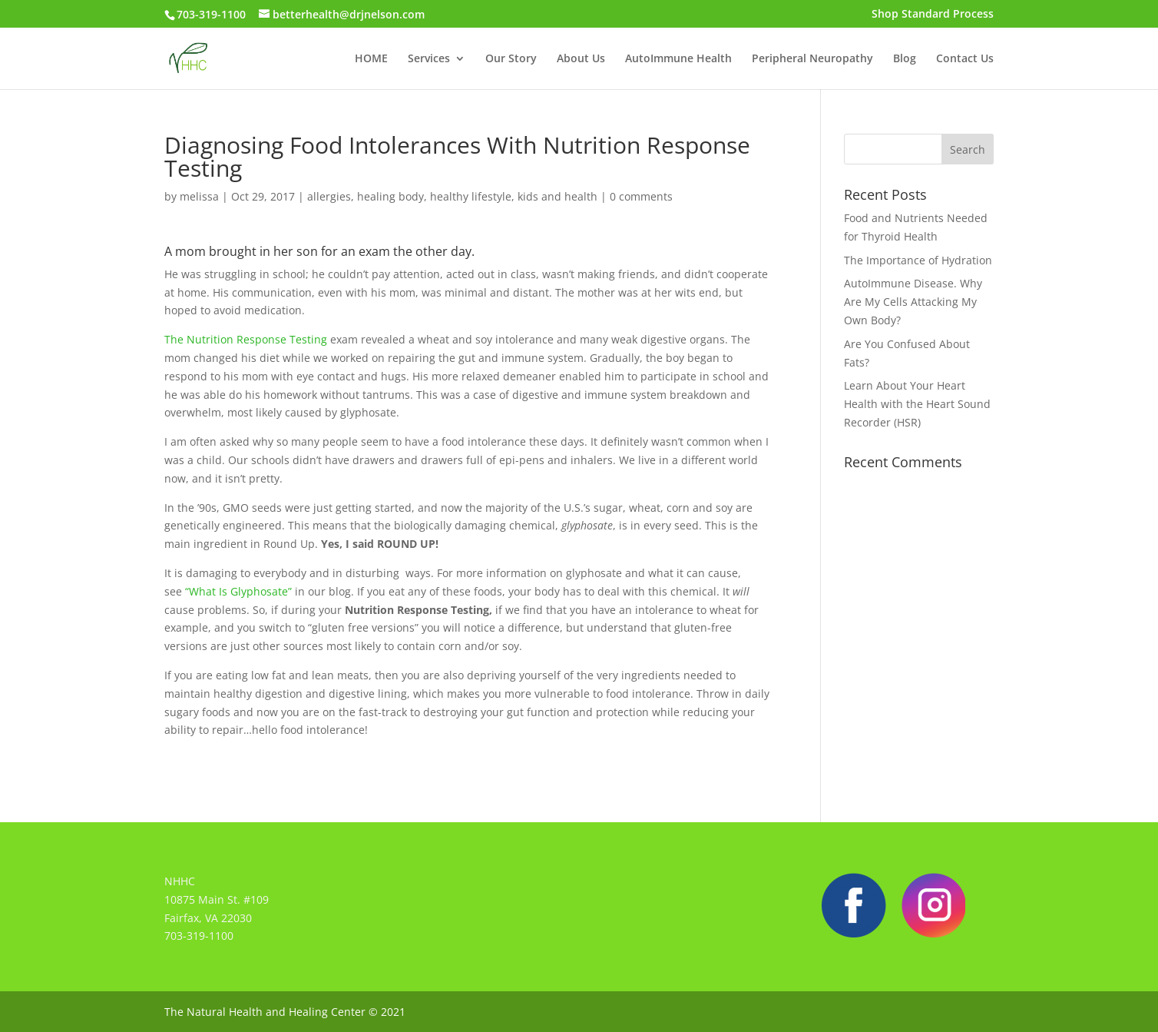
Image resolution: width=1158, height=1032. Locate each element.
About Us (581, 59)
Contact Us (965, 59)
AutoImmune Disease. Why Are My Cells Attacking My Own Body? (913, 301)
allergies (329, 196)
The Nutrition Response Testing (247, 339)
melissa (199, 196)
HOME (371, 59)
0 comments (641, 196)
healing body (390, 196)
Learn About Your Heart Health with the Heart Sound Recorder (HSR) (917, 404)
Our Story (511, 59)
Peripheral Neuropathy (812, 59)
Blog (904, 59)
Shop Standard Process (933, 14)
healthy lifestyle (470, 196)
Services (429, 59)
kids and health (557, 196)
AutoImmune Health (678, 59)
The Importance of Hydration (918, 260)
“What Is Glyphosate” (237, 591)
